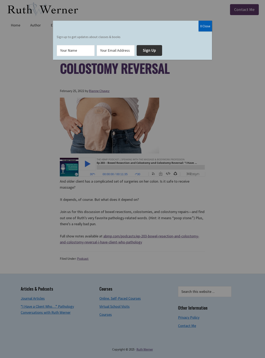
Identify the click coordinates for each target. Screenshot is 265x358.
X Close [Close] (205, 26)
